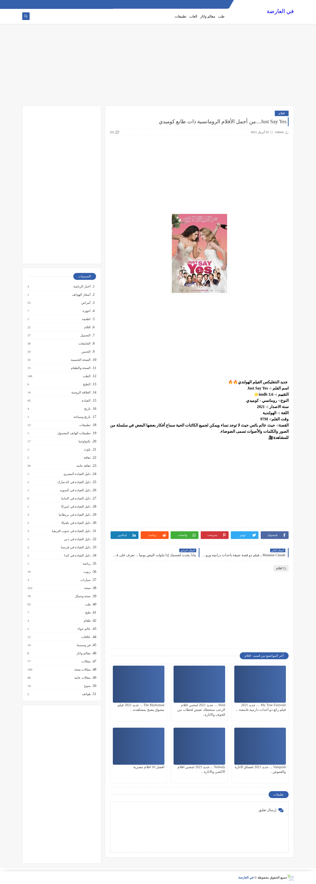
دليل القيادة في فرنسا (75, 547)
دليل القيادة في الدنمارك (74, 482)
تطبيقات (180, 16)
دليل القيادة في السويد (75, 490)
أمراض (86, 303)
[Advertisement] (158, 67)
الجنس (86, 352)
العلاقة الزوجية (81, 392)
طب (221, 16)
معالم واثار (208, 16)
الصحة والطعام (80, 368)
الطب (86, 376)
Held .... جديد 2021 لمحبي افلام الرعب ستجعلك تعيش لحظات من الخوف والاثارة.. (201, 709)
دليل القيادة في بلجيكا (76, 523)
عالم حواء (84, 629)
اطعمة (86, 319)
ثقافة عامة (83, 466)
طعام (87, 621)
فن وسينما (83, 645)
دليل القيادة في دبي (77, 539)
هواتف (86, 694)
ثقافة (87, 458)
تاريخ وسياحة (82, 417)
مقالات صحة (82, 670)
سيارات (85, 580)
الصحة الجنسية (80, 360)
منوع (87, 686)
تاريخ (87, 409)
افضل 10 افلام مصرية (149, 767)
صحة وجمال (82, 596)
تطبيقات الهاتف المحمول (74, 433)
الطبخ (86, 384)
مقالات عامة (82, 678)
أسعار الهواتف (81, 295)
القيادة (86, 401)
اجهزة (86, 311)
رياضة (86, 564)
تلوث (87, 450)
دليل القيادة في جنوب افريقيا (71, 531)
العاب (193, 16)
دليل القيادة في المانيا (76, 498)
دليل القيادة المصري (77, 474)
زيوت (87, 572)
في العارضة (280, 11)
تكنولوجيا (84, 441)
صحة (87, 588)
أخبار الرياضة (82, 286)
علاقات (86, 637)
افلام (281, 113)
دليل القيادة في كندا (77, 555)
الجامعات (84, 344)
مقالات (86, 661)
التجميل (85, 335)
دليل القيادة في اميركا (76, 507)
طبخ (88, 613)
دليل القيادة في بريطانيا (74, 515)
